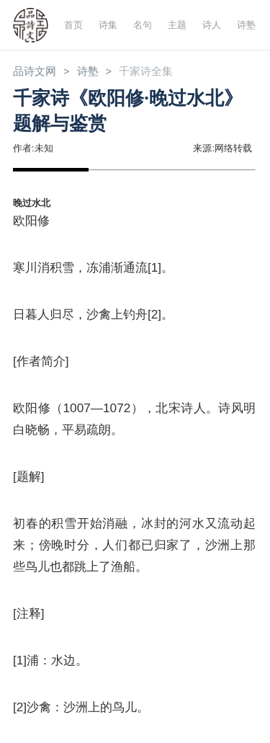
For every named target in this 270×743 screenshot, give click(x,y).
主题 (177, 24)
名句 (142, 24)
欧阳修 (31, 220)
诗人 (211, 24)
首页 (73, 24)
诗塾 (246, 24)
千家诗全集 (146, 71)
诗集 (108, 24)
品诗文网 (34, 71)
